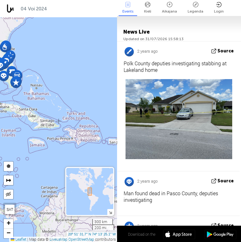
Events (127, 7)
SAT (10, 209)
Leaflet (18, 239)
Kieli (147, 7)
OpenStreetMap (81, 239)
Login (219, 7)
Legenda (195, 7)
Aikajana (169, 7)
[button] (16, 83)
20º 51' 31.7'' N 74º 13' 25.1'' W (92, 234)
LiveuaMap (58, 239)
